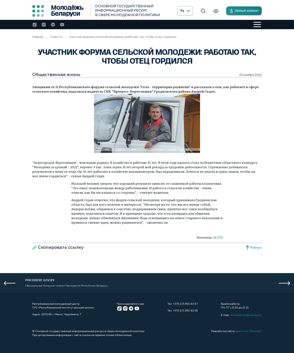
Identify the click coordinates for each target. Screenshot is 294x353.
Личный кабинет (244, 11)
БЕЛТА (218, 237)
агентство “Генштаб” (249, 331)
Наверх (254, 247)
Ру (185, 10)
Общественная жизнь (56, 74)
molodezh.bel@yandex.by (246, 315)
